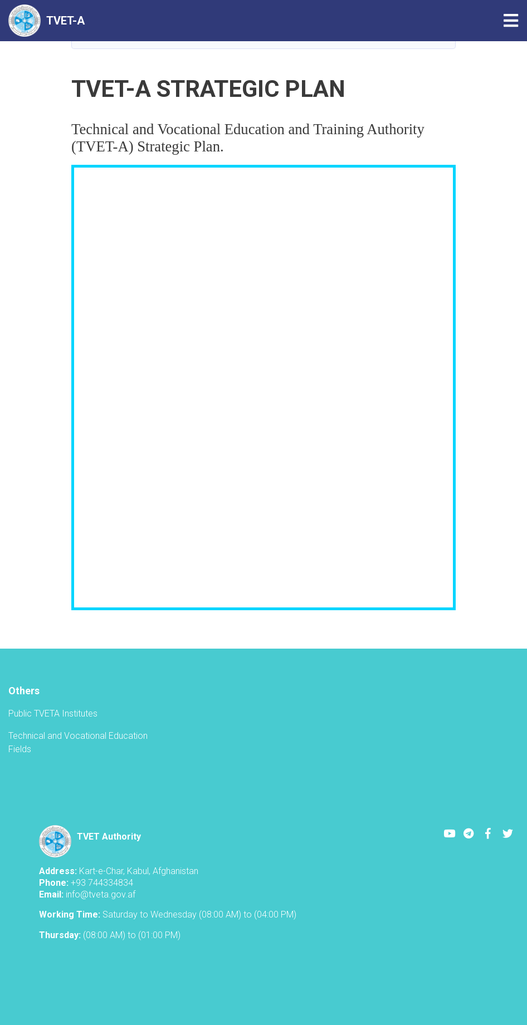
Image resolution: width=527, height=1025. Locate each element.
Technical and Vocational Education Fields (78, 742)
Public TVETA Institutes (52, 713)
